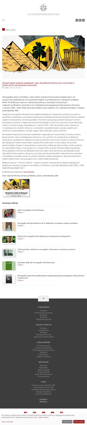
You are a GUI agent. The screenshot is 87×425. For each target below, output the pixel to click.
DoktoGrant (43, 354)
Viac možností (7, 422)
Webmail (43, 402)
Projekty (43, 328)
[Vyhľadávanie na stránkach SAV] (77, 20)
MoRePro (43, 352)
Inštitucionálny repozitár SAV (43, 385)
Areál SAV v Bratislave (43, 374)
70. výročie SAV (43, 372)
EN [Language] (83, 20)
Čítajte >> (20, 212)
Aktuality (11, 30)
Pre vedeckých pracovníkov (44, 350)
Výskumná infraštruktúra (44, 337)
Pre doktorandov (43, 346)
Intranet (43, 399)
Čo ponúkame (43, 376)
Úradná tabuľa (43, 370)
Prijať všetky (79, 422)
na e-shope (28, 172)
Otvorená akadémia (44, 394)
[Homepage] (43, 7)
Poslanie (43, 311)
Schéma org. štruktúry (43, 313)
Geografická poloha (43, 319)
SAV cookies (44, 417)
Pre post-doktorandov (43, 348)
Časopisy (43, 333)
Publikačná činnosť (43, 335)
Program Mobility (43, 357)
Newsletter (43, 368)
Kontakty (43, 317)
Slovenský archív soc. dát (43, 387)
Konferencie (43, 330)
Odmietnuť (67, 422)
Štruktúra (43, 315)
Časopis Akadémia (43, 392)
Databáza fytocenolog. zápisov (43, 390)
